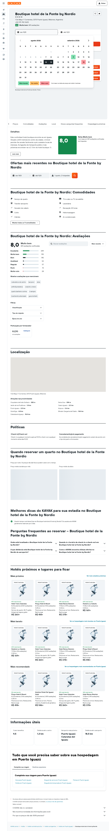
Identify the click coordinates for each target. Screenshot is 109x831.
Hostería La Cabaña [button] (90, 604)
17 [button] (25, 67)
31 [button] (25, 77)
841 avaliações (34, 25)
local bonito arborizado (18, 296)
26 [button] (36, 72)
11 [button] (30, 62)
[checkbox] (21, 332)
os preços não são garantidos (54, 801)
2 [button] (20, 57)
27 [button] (41, 72)
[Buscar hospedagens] (3, 14)
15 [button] (51, 62)
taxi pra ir (31, 282)
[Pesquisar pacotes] (3, 23)
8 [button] (51, 57)
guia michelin (33, 296)
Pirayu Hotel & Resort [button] (42, 604)
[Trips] (3, 49)
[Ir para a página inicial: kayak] (14, 3)
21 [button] (46, 67)
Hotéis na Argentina (50, 826)
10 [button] (25, 62)
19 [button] (36, 67)
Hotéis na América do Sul (34, 826)
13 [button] (41, 62)
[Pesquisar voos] (3, 10)
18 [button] (30, 67)
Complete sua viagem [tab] (21, 767)
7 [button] (45, 57)
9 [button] (20, 62)
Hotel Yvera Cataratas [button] (19, 604)
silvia (38, 282)
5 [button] (35, 57)
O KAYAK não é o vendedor (59, 808)
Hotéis (23, 826)
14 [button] (46, 62)
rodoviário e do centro (18, 282)
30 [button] (20, 77)
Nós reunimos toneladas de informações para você (59, 811)
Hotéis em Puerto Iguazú (23, 783)
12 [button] (36, 62)
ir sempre (32, 291)
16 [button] (20, 67)
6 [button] (40, 57)
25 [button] (31, 72)
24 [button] (25, 72)
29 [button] (51, 72)
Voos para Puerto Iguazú (23, 780)
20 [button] (41, 67)
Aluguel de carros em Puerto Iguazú (55, 780)
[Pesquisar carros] (3, 19)
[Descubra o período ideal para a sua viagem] (3, 38)
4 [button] (30, 57)
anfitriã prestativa (17, 287)
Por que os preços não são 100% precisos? (59, 815)
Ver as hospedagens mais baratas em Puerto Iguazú (88, 621)
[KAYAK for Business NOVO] (3, 43)
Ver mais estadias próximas (96, 576)
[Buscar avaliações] (70, 243)
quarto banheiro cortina (19, 291)
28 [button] (46, 72)
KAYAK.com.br (15, 826)
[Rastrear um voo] (3, 34)
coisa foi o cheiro (30, 287)
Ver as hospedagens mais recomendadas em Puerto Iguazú (85, 666)
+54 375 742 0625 (22, 22)
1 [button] (68, 52)
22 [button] (51, 67)
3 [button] (25, 57)
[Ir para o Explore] (3, 29)
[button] (3, 3)
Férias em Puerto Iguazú (81, 780)
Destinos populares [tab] (39, 767)
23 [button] (20, 72)
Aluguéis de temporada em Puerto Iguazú (57, 783)
